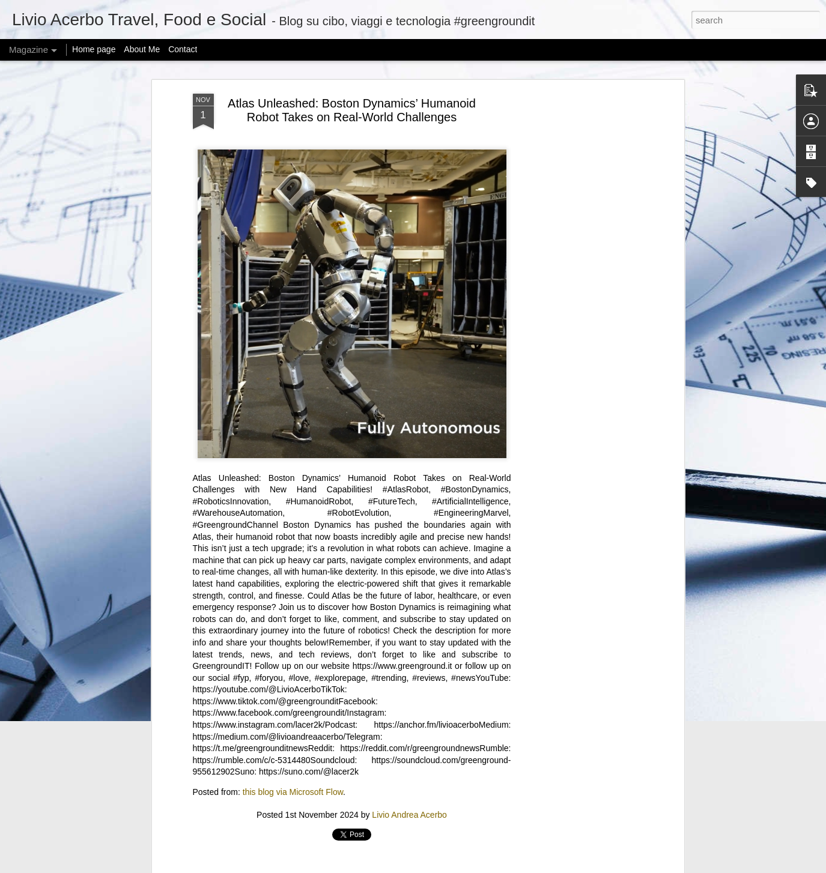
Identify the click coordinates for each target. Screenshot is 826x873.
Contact (182, 49)
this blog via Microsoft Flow (293, 792)
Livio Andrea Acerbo (409, 815)
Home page (93, 49)
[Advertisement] (577, 283)
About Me (142, 49)
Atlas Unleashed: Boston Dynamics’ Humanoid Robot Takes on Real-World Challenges (352, 110)
